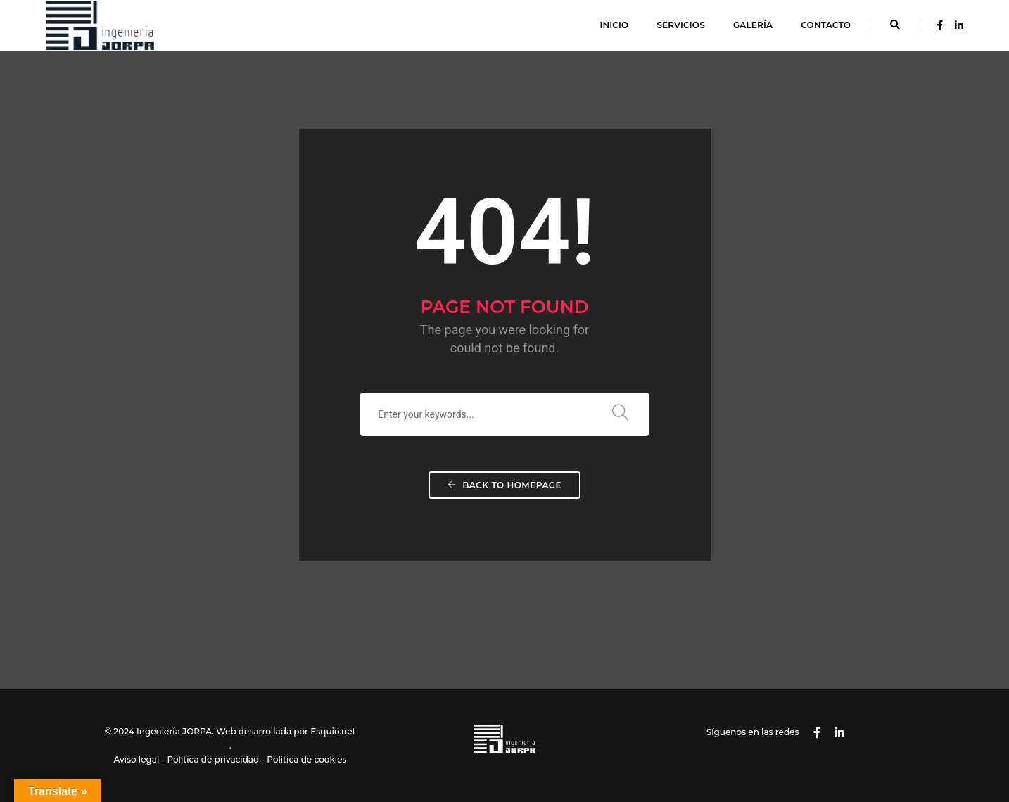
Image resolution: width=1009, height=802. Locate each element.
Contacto (826, 25)
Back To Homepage (504, 485)
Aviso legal (136, 759)
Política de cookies (306, 759)
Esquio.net (332, 731)
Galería (753, 25)
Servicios (680, 25)
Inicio (613, 25)
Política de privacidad (213, 759)
